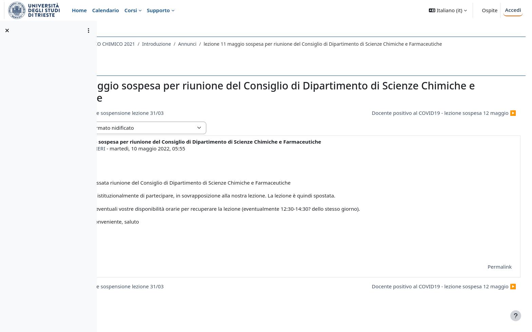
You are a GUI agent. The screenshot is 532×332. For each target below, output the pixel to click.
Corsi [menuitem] (131, 10)
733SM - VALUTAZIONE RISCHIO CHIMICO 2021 (162, 44)
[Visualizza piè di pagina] (515, 315)
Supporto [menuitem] (158, 10)
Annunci (267, 44)
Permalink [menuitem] (487, 273)
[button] (447, 10)
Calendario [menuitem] (105, 10)
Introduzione (236, 44)
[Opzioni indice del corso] (88, 30)
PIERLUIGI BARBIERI (161, 155)
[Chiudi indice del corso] (7, 30)
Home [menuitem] (79, 10)
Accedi (513, 9)
